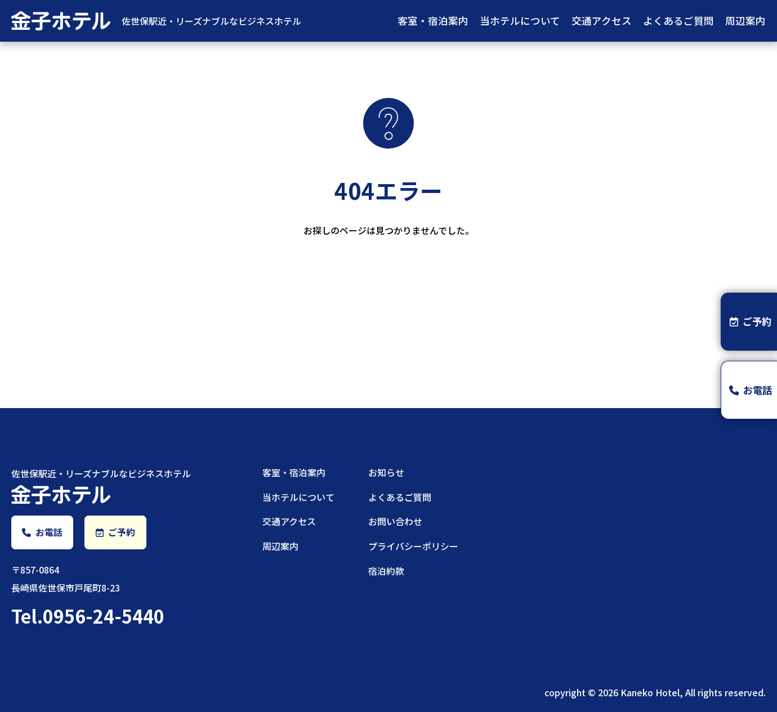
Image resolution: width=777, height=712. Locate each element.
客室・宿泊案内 (433, 21)
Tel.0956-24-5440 (87, 616)
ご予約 (115, 532)
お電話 (42, 532)
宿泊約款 (386, 570)
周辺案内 (745, 21)
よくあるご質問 (678, 21)
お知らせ (386, 472)
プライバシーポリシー (413, 546)
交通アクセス (601, 21)
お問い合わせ (395, 521)
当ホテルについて (520, 21)
